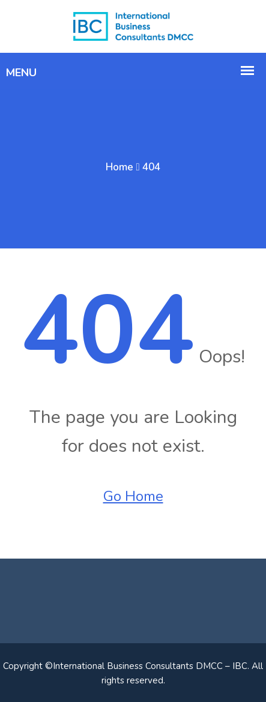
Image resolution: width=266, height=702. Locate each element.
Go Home (133, 496)
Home (119, 167)
